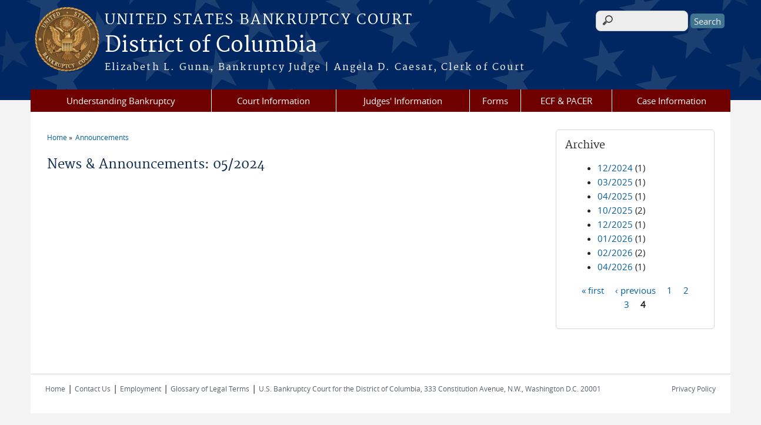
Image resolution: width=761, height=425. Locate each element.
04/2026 (615, 267)
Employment (140, 388)
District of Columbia (211, 45)
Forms (495, 101)
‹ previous (635, 289)
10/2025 (615, 210)
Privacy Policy (694, 388)
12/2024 (615, 168)
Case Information (671, 101)
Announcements (102, 137)
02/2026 (615, 252)
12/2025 (615, 224)
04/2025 (615, 196)
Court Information (273, 101)
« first (593, 289)
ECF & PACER (566, 101)
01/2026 (615, 238)
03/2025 (615, 182)
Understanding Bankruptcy (120, 101)
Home (57, 137)
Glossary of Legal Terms (210, 388)
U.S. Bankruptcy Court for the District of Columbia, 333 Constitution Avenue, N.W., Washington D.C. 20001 (430, 388)
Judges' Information (402, 101)
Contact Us (93, 388)
